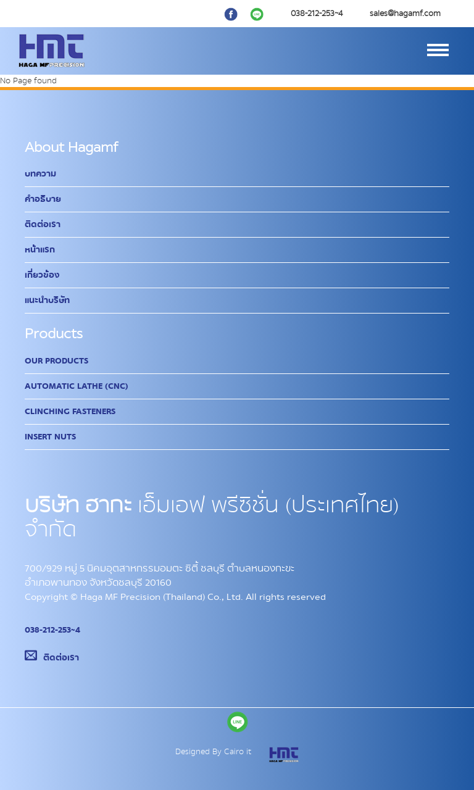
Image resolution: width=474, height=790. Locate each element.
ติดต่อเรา (42, 224)
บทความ (40, 174)
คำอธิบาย (43, 199)
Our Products (56, 361)
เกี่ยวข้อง (42, 275)
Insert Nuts (50, 437)
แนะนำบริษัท (47, 300)
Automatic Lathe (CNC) (76, 386)
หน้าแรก (40, 250)
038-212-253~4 (52, 630)
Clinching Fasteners (70, 411)
